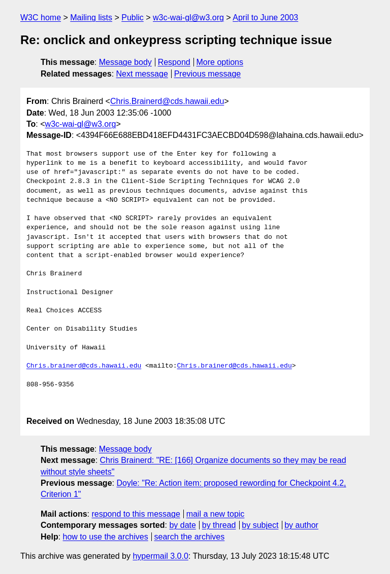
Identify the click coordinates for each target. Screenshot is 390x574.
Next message (142, 73)
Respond (174, 62)
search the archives (189, 536)
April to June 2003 (265, 17)
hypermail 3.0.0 (160, 556)
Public (132, 17)
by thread (219, 525)
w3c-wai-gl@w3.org (188, 17)
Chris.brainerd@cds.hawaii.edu (83, 366)
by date (182, 525)
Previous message (207, 73)
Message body (125, 62)
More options (220, 62)
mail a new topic (215, 514)
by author (301, 525)
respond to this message (135, 514)
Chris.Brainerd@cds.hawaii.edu (167, 101)
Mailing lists (91, 17)
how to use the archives (105, 536)
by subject (260, 525)
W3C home (40, 17)
